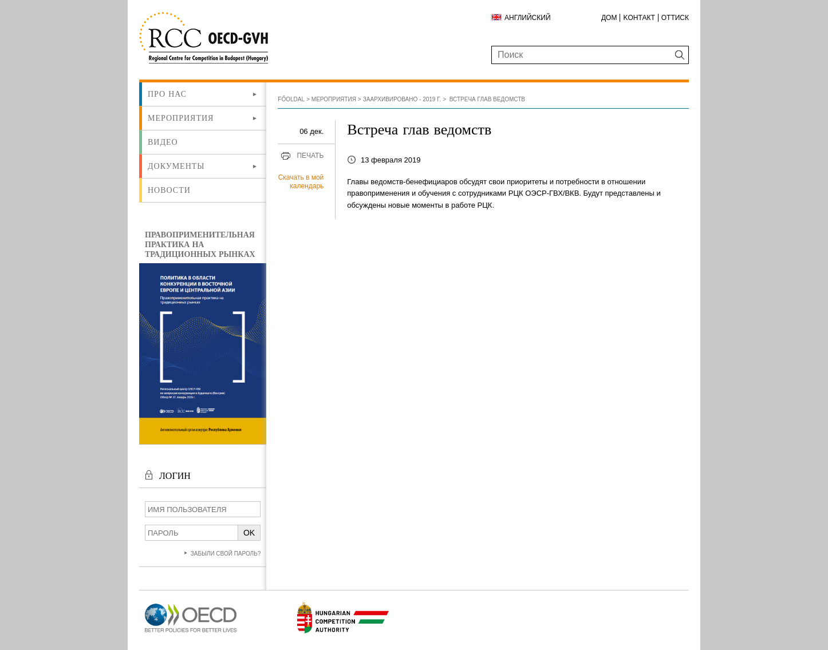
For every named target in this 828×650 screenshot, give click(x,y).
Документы (176, 166)
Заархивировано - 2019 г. (402, 99)
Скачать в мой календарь (301, 182)
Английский (527, 18)
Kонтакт (638, 18)
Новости (169, 190)
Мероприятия (181, 118)
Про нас (167, 94)
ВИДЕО (163, 142)
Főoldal (291, 99)
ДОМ (609, 18)
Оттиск (675, 18)
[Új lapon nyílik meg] (190, 632)
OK (249, 532)
